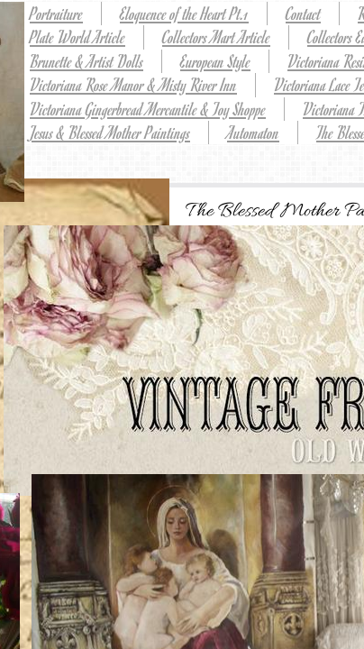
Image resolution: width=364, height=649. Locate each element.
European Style (215, 61)
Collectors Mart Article (216, 36)
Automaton (253, 132)
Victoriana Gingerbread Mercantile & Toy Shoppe (148, 108)
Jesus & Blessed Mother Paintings (110, 132)
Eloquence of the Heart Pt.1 (184, 13)
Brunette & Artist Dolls (86, 61)
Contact (303, 13)
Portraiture (56, 13)
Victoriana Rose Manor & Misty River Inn (133, 84)
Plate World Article (77, 36)
